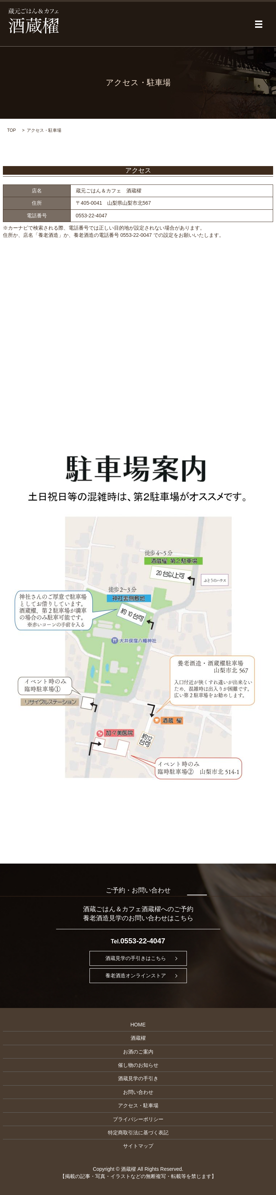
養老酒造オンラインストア (135, 975)
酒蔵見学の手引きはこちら (135, 958)
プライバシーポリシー (138, 1119)
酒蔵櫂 (138, 1038)
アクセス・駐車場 (138, 1105)
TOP (11, 130)
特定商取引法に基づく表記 (138, 1132)
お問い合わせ (138, 1092)
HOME (138, 1024)
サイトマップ (138, 1146)
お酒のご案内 (138, 1052)
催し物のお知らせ (138, 1065)
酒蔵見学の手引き (138, 1078)
